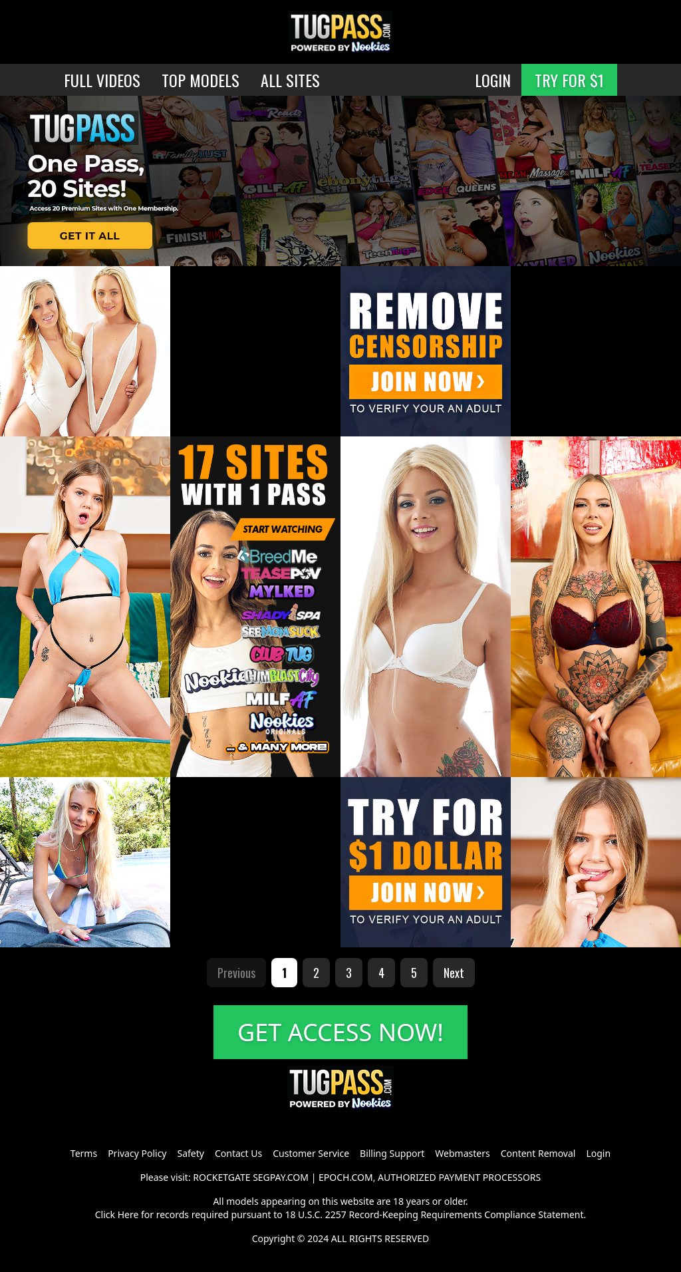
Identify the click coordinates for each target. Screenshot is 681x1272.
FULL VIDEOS (102, 79)
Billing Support (392, 1153)
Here (128, 1214)
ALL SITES (290, 79)
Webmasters (462, 1153)
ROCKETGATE (221, 1177)
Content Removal (538, 1153)
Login (598, 1153)
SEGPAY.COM (281, 1177)
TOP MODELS (200, 79)
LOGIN (493, 79)
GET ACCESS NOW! (340, 1032)
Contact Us (238, 1153)
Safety (191, 1153)
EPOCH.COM (346, 1177)
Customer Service (311, 1153)
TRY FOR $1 (569, 80)
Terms (83, 1153)
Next (454, 972)
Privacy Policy (137, 1153)
